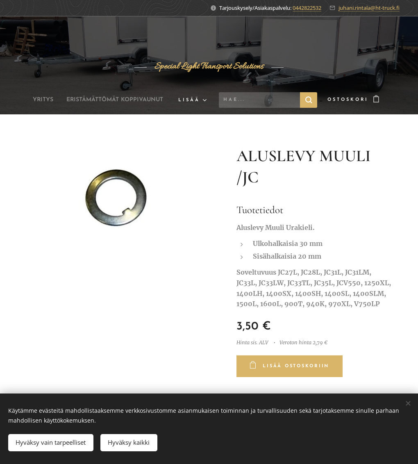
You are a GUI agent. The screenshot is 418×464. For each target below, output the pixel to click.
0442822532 (307, 7)
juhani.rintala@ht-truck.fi (369, 7)
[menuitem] (36, 100)
